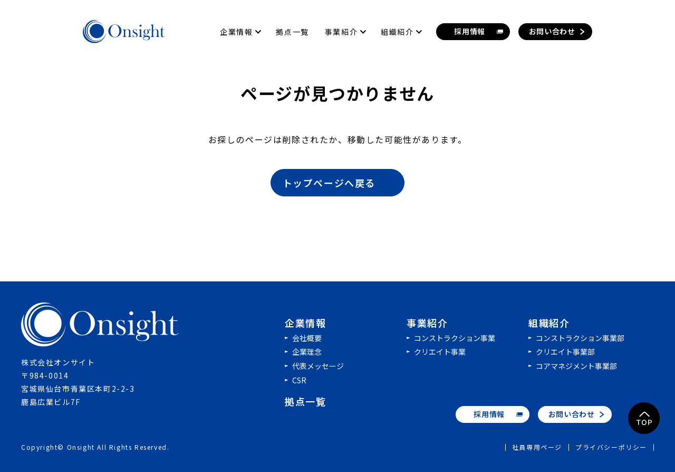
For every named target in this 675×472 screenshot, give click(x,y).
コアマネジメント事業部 (576, 366)
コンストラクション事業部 (580, 338)
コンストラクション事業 (454, 338)
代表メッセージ (318, 366)
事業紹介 (427, 322)
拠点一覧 (305, 401)
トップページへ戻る (338, 183)
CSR (299, 380)
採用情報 (489, 414)
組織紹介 (549, 322)
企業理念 (307, 351)
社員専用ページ (537, 447)
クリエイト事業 (440, 351)
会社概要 (307, 338)
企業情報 (305, 322)
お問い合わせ (571, 414)
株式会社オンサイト (100, 325)
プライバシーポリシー (611, 447)
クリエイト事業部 (565, 351)
